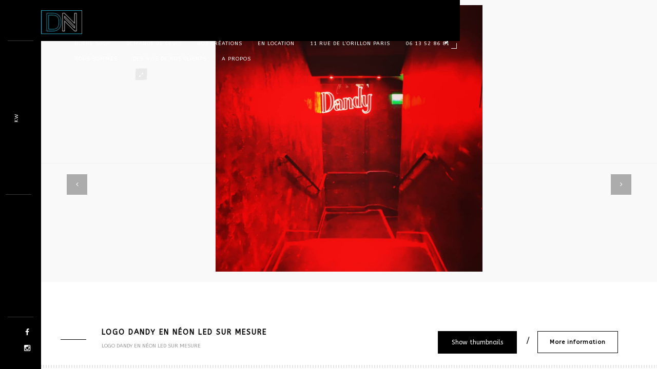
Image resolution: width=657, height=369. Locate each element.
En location (276, 43)
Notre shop (92, 43)
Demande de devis (154, 43)
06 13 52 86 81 (427, 43)
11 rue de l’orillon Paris (350, 43)
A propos (236, 59)
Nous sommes (96, 59)
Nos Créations (219, 43)
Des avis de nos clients (169, 59)
